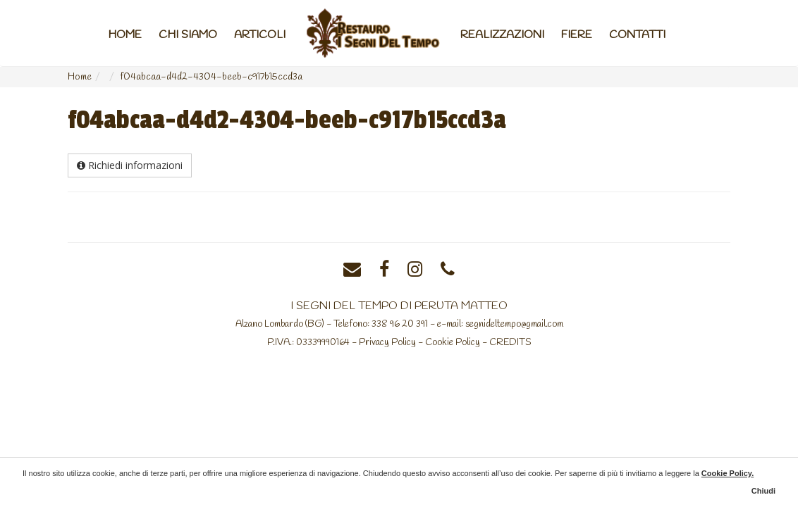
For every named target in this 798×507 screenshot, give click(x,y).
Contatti (637, 34)
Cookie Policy (452, 342)
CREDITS (510, 342)
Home (125, 34)
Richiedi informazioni (130, 165)
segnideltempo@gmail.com (514, 324)
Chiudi (763, 491)
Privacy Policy (387, 342)
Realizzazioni (502, 34)
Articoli (260, 34)
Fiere (576, 34)
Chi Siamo (188, 34)
